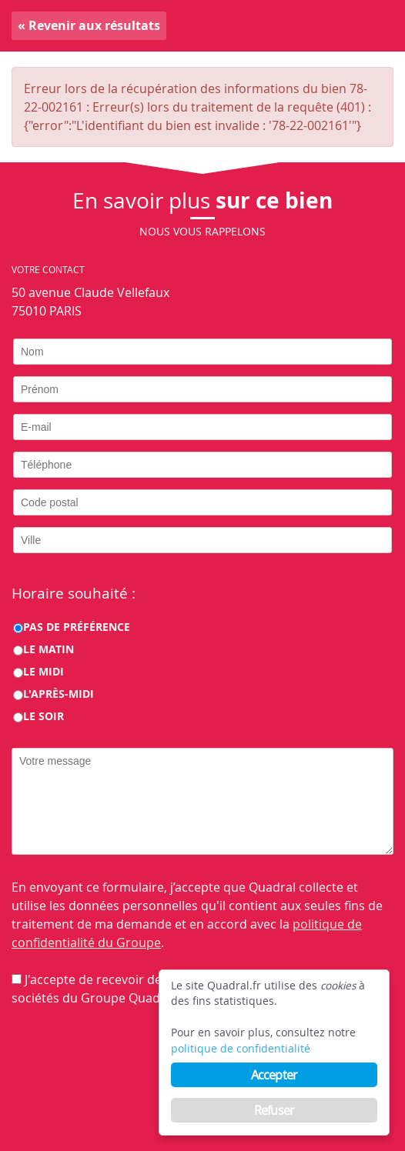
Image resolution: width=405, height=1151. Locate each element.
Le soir (43, 716)
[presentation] (129, 1056)
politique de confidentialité (240, 1049)
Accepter (274, 1074)
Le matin (48, 649)
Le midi (43, 671)
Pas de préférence (76, 626)
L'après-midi (58, 693)
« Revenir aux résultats (89, 25)
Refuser (274, 1110)
